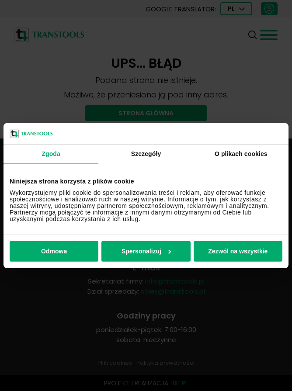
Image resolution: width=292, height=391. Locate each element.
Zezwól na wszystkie (238, 251)
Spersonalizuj (146, 251)
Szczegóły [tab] (146, 153)
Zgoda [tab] (51, 153)
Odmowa (54, 251)
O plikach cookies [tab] (241, 153)
